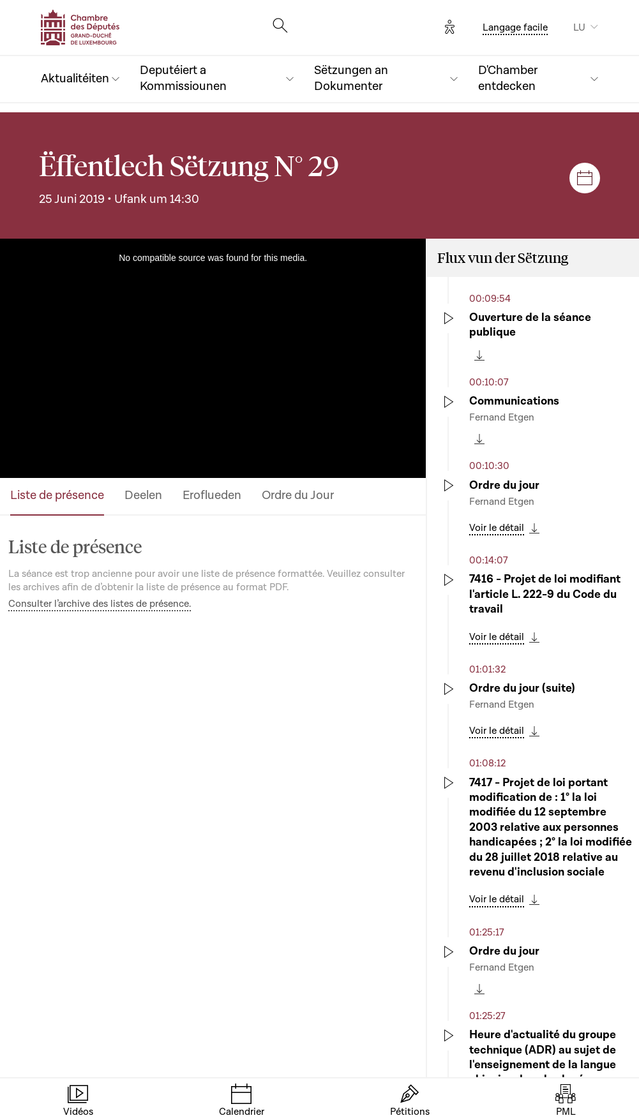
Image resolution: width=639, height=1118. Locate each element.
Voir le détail (496, 527)
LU (579, 27)
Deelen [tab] (143, 495)
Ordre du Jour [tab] (298, 495)
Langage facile (515, 27)
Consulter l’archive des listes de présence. (99, 603)
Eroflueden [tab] (212, 495)
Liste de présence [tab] (57, 495)
